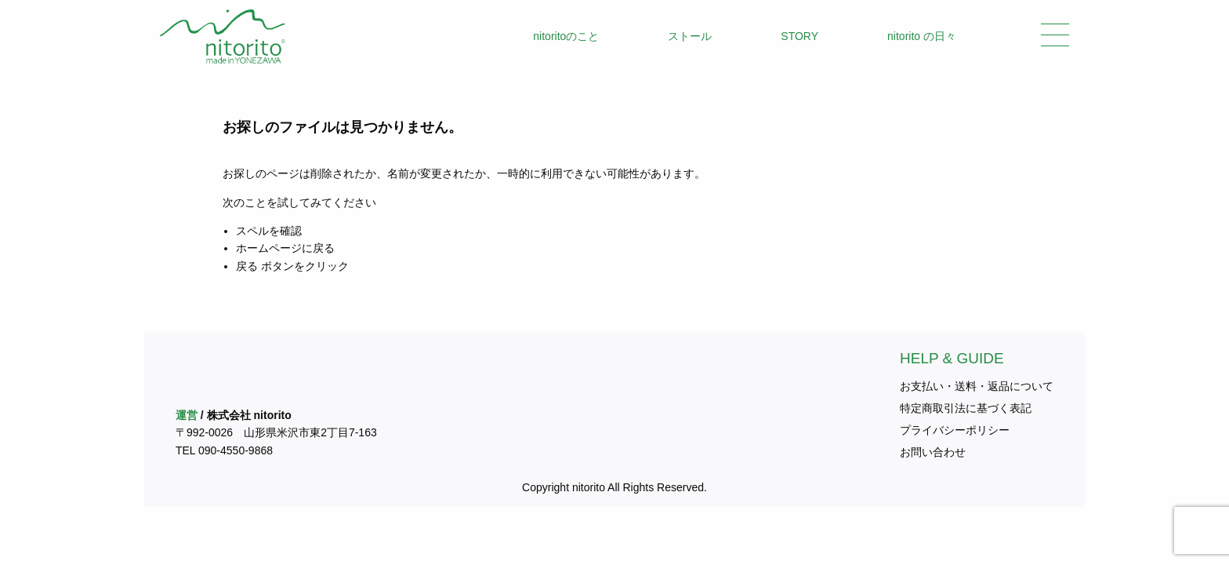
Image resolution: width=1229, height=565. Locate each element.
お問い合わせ (933, 452)
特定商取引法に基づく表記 (965, 408)
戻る (247, 266)
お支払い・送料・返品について (976, 386)
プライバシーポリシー (955, 430)
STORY (799, 36)
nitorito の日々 (921, 36)
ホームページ (269, 248)
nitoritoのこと (566, 36)
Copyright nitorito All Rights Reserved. (614, 487)
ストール (690, 36)
